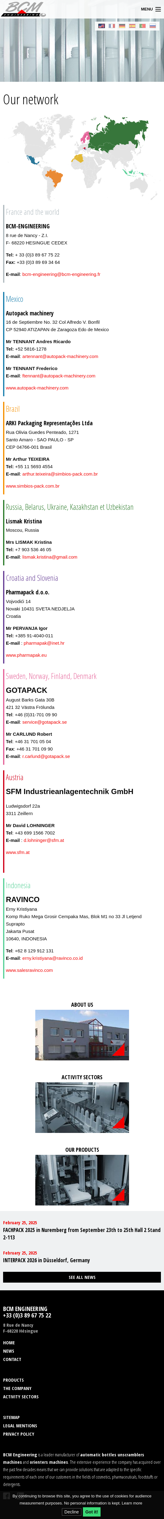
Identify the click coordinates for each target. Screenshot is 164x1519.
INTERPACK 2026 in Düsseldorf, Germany (46, 1260)
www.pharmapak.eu (26, 655)
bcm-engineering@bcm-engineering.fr (61, 274)
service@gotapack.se (44, 722)
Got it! (91, 1511)
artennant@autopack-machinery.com (60, 356)
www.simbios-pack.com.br (32, 486)
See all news (82, 1277)
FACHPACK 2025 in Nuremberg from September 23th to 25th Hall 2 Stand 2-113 (82, 1233)
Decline (71, 1511)
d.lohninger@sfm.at (44, 840)
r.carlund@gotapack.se (46, 756)
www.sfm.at (18, 852)
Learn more (132, 1503)
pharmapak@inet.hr (44, 643)
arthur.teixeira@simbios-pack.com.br (60, 474)
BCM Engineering (23, 9)
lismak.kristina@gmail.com (49, 557)
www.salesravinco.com (29, 970)
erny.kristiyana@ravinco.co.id (52, 958)
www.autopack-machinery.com (37, 387)
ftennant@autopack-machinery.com (58, 375)
